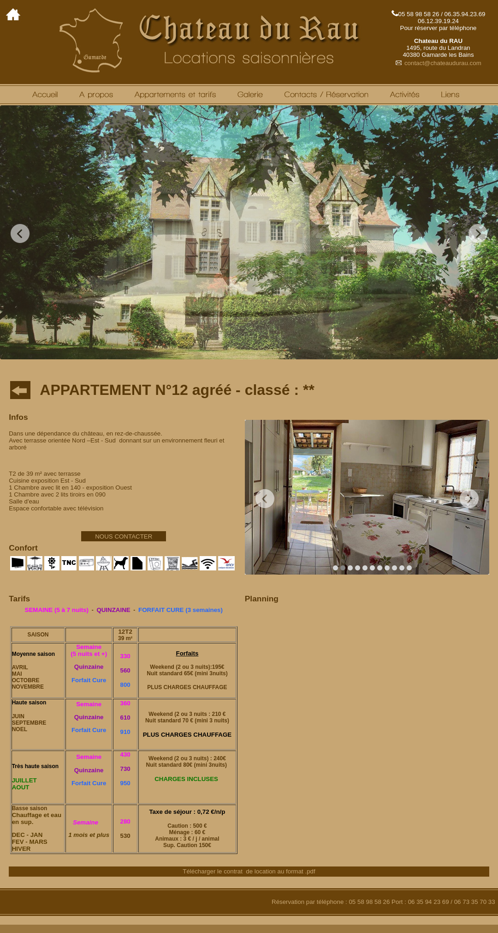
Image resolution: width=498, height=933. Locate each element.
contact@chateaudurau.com (438, 63)
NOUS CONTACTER (123, 536)
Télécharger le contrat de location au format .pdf (249, 871)
